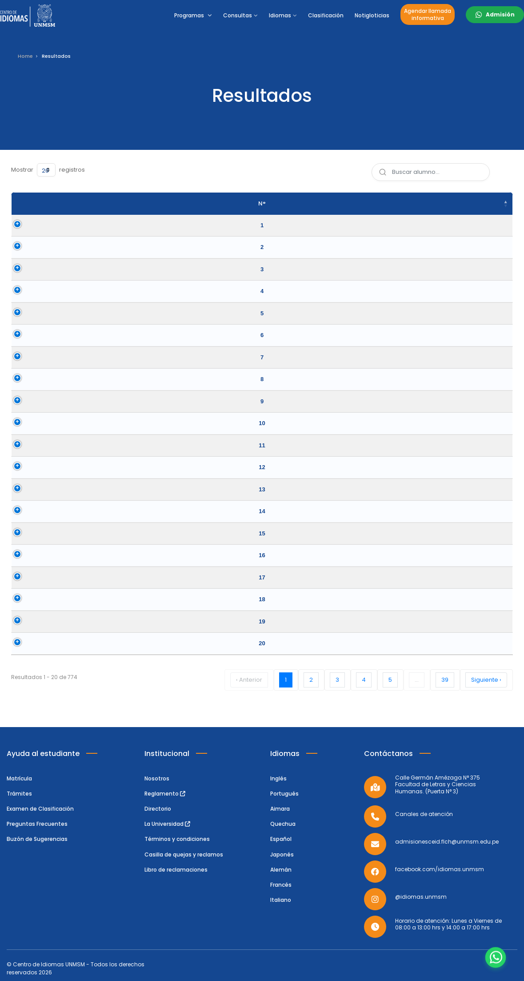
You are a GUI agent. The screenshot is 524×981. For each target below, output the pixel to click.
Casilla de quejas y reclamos (183, 854)
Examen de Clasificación (40, 809)
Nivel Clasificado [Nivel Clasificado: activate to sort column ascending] (378, 203)
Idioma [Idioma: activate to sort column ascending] (284, 203)
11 (23, 445)
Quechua (283, 824)
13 (23, 489)
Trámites (19, 793)
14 (23, 511)
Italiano (280, 900)
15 (23, 533)
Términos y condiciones (177, 839)
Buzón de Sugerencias (37, 839)
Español (281, 839)
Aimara (280, 809)
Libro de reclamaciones (176, 869)
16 (23, 555)
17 (23, 577)
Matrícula (19, 778)
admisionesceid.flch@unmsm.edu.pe (447, 841)
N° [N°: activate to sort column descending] (23, 203)
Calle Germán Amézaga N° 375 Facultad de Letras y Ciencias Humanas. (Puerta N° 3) (437, 784)
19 (23, 621)
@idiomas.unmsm (421, 897)
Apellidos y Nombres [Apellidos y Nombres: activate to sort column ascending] (132, 203)
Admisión (500, 14)
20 (23, 643)
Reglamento (164, 793)
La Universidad (167, 824)
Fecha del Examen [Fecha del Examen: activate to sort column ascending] (465, 203)
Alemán (281, 869)
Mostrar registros (48, 170)
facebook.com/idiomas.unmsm (439, 869)
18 (23, 599)
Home (25, 56)
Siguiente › (486, 679)
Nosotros (156, 778)
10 (23, 423)
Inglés (278, 778)
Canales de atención (424, 814)
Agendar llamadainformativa (427, 14)
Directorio (157, 809)
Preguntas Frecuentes (37, 824)
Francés (281, 885)
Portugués (284, 793)
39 (444, 679)
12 (23, 467)
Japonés (282, 854)
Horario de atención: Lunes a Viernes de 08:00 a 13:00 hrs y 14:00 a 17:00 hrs (448, 924)
